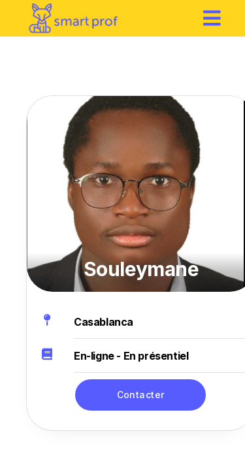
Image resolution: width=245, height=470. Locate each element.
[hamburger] (212, 18)
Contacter (141, 394)
